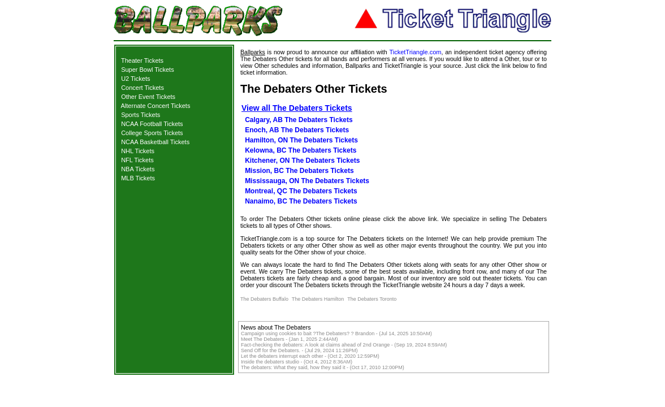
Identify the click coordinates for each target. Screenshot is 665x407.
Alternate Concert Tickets (156, 105)
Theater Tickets (142, 60)
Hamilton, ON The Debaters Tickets (301, 140)
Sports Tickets (140, 114)
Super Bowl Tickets (147, 69)
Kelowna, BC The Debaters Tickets (300, 150)
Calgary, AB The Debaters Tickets (299, 120)
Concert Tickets (142, 87)
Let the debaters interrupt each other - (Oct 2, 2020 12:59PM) (310, 356)
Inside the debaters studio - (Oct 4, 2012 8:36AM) (296, 362)
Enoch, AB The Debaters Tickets (297, 130)
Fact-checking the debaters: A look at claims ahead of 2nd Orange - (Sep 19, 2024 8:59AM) (344, 345)
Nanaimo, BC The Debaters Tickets (301, 201)
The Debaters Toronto (371, 299)
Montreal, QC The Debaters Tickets (301, 191)
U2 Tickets (135, 78)
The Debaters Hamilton (318, 299)
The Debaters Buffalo (264, 299)
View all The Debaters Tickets (296, 107)
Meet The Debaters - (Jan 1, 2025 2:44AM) (289, 339)
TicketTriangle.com (415, 52)
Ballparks (252, 52)
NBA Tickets (137, 169)
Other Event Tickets (148, 96)
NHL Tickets (137, 151)
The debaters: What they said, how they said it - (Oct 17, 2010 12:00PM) (322, 367)
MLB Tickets (138, 178)
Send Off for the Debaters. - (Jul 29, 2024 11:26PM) (299, 350)
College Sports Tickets (152, 132)
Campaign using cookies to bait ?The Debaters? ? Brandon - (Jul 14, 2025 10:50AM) (336, 333)
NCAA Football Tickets (152, 123)
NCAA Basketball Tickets (155, 141)
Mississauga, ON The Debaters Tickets (307, 181)
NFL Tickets (137, 160)
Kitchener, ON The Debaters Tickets (302, 160)
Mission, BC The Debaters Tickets (299, 171)
